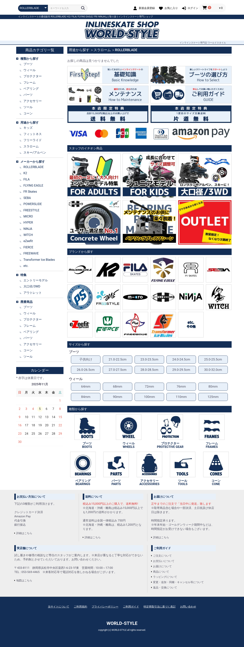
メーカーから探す (32, 161)
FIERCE (28, 247)
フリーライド (32, 140)
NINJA (101, 16)
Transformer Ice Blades (39, 260)
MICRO (28, 216)
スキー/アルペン (34, 152)
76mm (181, 386)
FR (95, 16)
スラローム (31, 146)
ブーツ (28, 64)
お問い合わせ (188, 606)
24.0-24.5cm (181, 359)
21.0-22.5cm (118, 359)
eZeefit (28, 241)
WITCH (28, 235)
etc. (25, 266)
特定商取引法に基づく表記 (160, 606)
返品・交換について (165, 587)
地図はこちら (24, 580)
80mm (213, 386)
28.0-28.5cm (149, 370)
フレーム (29, 82)
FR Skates (30, 191)
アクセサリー (32, 101)
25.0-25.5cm (213, 359)
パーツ (28, 95)
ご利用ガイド (131, 606)
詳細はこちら (24, 533)
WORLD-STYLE (122, 623)
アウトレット (32, 293)
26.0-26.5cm (86, 370)
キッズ (28, 128)
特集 (23, 275)
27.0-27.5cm (118, 370)
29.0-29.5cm (181, 370)
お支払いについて (163, 561)
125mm (213, 397)
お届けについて (162, 566)
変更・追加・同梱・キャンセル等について (178, 582)
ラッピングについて (165, 576)
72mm (149, 386)
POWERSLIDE (32, 204)
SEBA (27, 198)
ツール (28, 107)
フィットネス (32, 134)
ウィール (29, 70)
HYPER (28, 222)
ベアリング (31, 88)
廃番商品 (26, 302)
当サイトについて (58, 606)
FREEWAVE (31, 253)
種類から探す (29, 58)
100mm (149, 397)
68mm (117, 386)
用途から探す (29, 122)
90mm (117, 397)
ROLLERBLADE (58, 16)
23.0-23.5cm (149, 359)
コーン (28, 113)
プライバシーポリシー (105, 606)
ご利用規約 (80, 606)
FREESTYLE (31, 210)
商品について (161, 571)
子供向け (85, 359)
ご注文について (162, 555)
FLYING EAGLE (85, 16)
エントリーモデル (35, 280)
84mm (85, 397)
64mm (85, 386)
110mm (181, 397)
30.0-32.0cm (213, 370)
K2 (68, 16)
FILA (74, 16)
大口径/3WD (31, 286)
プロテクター (32, 76)
